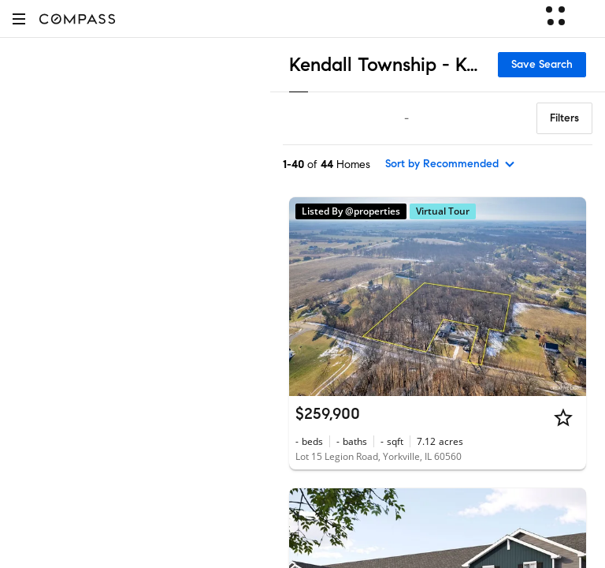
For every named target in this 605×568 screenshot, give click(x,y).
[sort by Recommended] (450, 164)
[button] (19, 18)
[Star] (563, 417)
